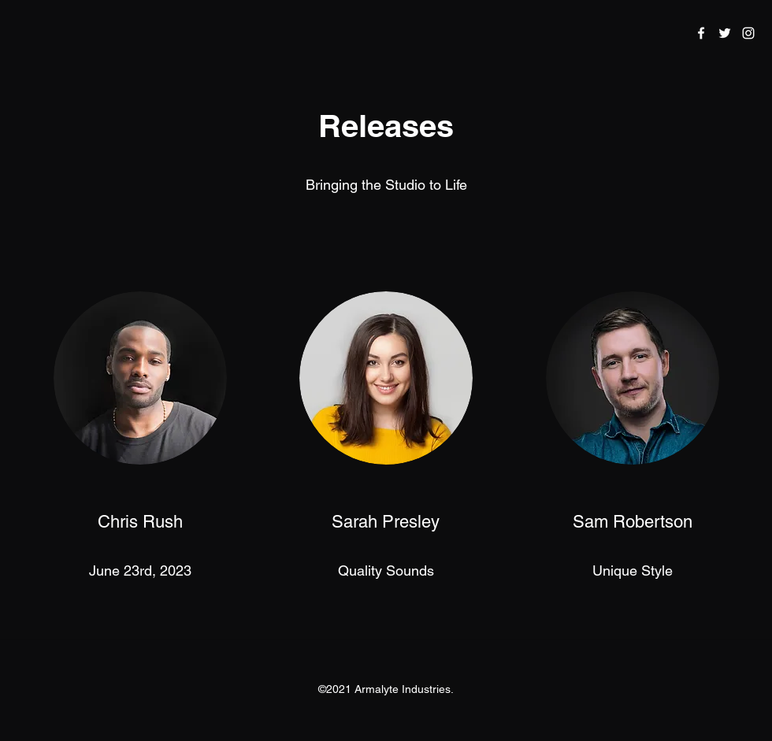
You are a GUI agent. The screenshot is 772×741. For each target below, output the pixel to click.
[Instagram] (748, 33)
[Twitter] (725, 33)
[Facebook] (701, 33)
